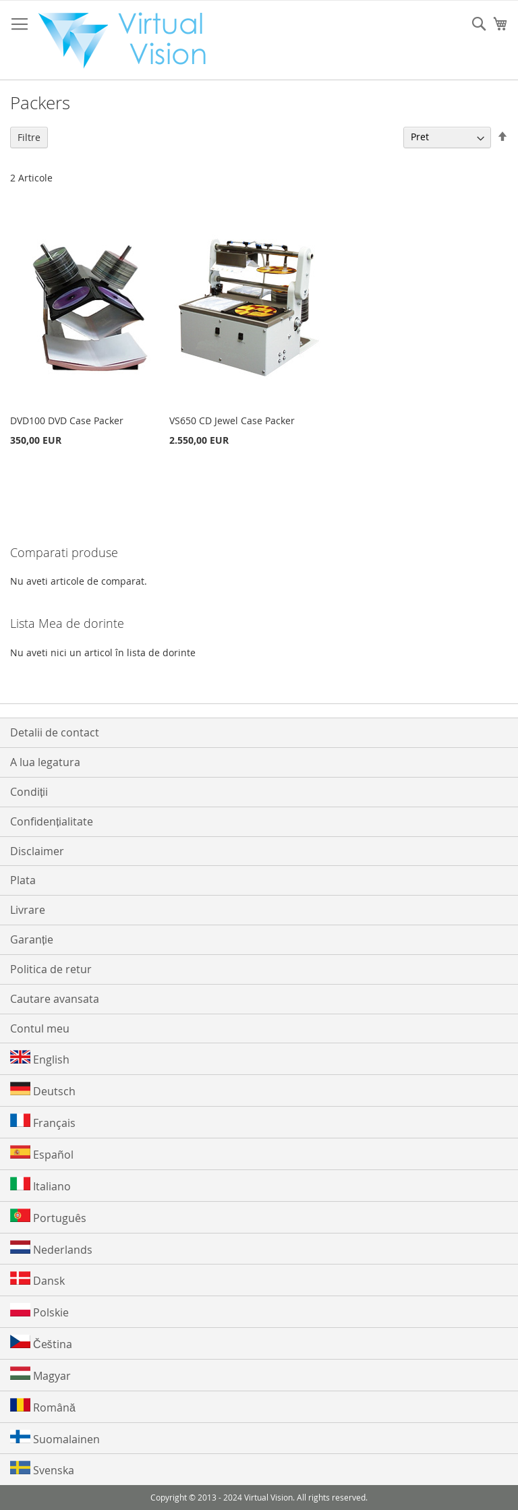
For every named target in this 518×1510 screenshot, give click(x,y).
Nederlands (51, 1248)
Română (43, 1406)
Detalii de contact (54, 732)
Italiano (40, 1185)
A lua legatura (45, 762)
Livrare (27, 909)
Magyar (40, 1374)
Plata (23, 880)
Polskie (39, 1311)
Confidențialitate (51, 821)
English (39, 1058)
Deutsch (43, 1090)
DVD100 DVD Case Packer (66, 420)
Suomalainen (55, 1438)
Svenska (42, 1469)
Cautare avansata (54, 998)
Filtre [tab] (29, 137)
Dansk (37, 1279)
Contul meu (39, 1028)
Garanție (31, 939)
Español (42, 1153)
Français (43, 1121)
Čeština (41, 1343)
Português (48, 1217)
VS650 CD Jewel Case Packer (232, 420)
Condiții (29, 791)
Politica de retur (51, 969)
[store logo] (129, 40)
